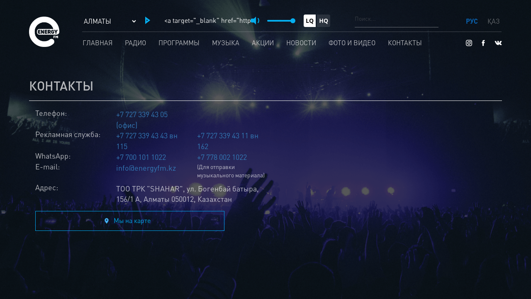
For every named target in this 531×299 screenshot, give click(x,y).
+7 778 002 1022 (222, 157)
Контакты (405, 43)
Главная (97, 43)
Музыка (225, 43)
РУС (473, 21)
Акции (263, 43)
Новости (301, 43)
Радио (135, 43)
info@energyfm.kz (146, 167)
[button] (147, 20)
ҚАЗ (493, 21)
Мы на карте (132, 220)
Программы (179, 43)
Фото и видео (352, 43)
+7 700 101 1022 (141, 157)
